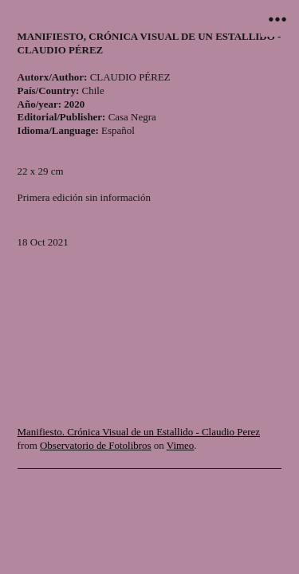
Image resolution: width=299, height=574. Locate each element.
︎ (277, 19)
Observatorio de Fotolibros (95, 445)
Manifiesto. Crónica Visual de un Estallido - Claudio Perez (139, 432)
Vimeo (180, 445)
